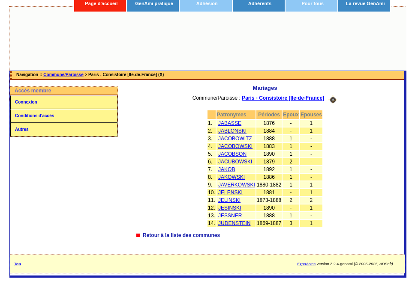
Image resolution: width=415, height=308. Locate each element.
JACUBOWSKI (235, 162)
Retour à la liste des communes (181, 235)
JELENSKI (230, 192)
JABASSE (229, 123)
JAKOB (226, 169)
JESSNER (230, 216)
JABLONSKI (232, 131)
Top (17, 264)
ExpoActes (306, 264)
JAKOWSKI (231, 177)
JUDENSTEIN (234, 223)
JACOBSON (232, 154)
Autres (22, 129)
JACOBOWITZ (235, 139)
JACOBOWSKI (235, 146)
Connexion (26, 102)
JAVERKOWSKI (236, 185)
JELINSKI (229, 200)
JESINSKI (229, 208)
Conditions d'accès (34, 115)
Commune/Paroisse (63, 74)
